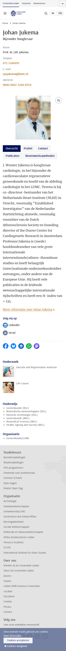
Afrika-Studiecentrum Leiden (19, 537)
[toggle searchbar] (46, 13)
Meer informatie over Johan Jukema (27, 309)
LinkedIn (11, 325)
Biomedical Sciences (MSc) (21, 421)
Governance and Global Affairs (20, 516)
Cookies (8, 601)
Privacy (7, 607)
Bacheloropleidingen (15, 457)
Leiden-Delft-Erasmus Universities (22, 586)
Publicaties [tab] (12, 156)
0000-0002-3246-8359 (17, 85)
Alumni (7, 576)
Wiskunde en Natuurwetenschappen (23, 532)
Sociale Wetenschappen (16, 527)
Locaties (8, 591)
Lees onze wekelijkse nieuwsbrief (21, 624)
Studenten (26, 3)
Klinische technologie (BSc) (22, 415)
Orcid (10, 333)
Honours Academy (14, 542)
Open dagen (10, 483)
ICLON (7, 547)
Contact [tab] (43, 148)
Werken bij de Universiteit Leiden (21, 565)
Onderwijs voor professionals (19, 473)
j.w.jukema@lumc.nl (15, 74)
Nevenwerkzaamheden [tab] (40, 156)
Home (5, 23)
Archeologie (10, 501)
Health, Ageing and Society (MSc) (25, 425)
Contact (8, 612)
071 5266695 (11, 63)
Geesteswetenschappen (16, 506)
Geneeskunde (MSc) (18, 418)
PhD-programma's (13, 467)
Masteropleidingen (14, 462)
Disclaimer (9, 596)
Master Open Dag (13, 488)
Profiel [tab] (28, 148)
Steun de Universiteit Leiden (19, 570)
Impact (7, 581)
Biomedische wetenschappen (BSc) (26, 411)
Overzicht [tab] (12, 148)
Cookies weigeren (17, 646)
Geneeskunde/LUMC (17, 438)
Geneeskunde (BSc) (17, 408)
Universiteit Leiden (11, 3)
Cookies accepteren (18, 640)
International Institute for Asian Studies (25, 552)
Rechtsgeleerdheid (13, 522)
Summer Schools (13, 478)
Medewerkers (39, 3)
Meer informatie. (13, 635)
